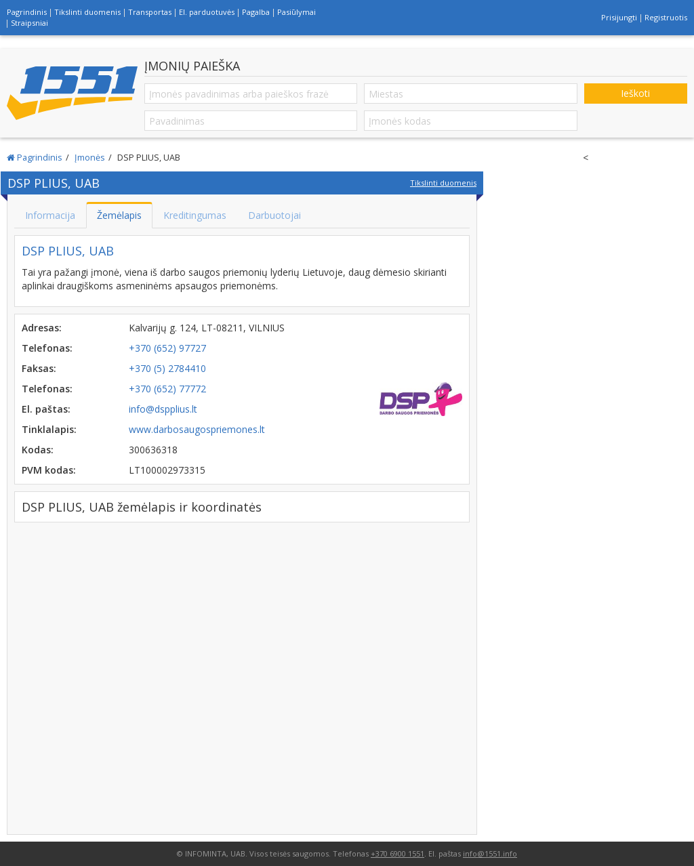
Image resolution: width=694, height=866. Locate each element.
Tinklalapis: (49, 429)
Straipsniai (29, 23)
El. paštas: (46, 409)
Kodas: (38, 449)
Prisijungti (619, 17)
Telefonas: (47, 348)
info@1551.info (490, 853)
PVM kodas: (49, 469)
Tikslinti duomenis (87, 12)
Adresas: (42, 327)
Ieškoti (635, 93)
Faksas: (39, 368)
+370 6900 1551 (397, 853)
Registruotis (666, 17)
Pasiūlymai (296, 12)
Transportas (149, 12)
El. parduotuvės (206, 12)
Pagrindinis (27, 12)
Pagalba (256, 12)
